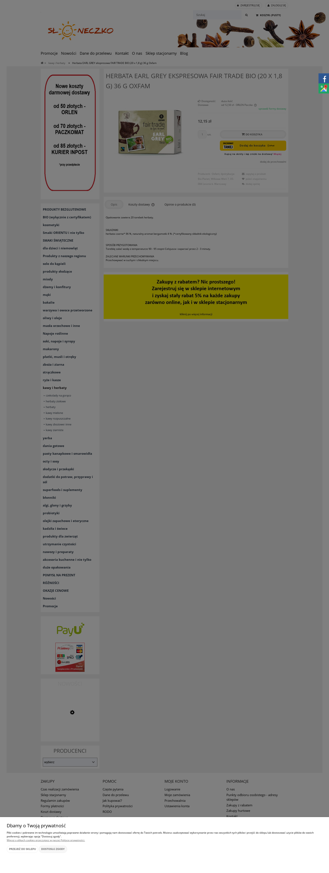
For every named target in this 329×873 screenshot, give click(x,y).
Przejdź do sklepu (22, 849)
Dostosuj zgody (53, 849)
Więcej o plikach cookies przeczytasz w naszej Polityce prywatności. (46, 840)
